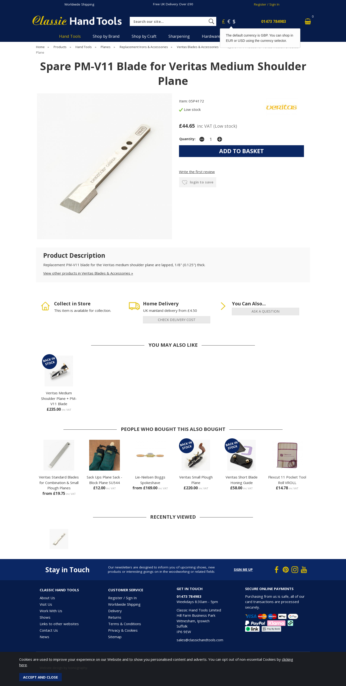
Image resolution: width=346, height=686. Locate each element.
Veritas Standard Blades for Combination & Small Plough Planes (59, 482)
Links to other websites (59, 623)
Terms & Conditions (124, 623)
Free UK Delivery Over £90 (173, 4)
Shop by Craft (144, 36)
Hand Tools (70, 36)
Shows (45, 617)
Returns (114, 617)
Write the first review (197, 171)
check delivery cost (177, 319)
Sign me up (243, 569)
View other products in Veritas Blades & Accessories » (88, 273)
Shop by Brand (106, 36)
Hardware (211, 36)
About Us (47, 597)
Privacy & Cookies (123, 630)
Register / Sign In (266, 4)
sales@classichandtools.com (200, 639)
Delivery (115, 610)
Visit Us (46, 604)
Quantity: (187, 139)
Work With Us (51, 610)
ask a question (265, 311)
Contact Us (49, 630)
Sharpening (179, 36)
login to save (197, 182)
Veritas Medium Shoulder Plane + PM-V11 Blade (59, 398)
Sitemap (115, 636)
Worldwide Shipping (79, 4)
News (44, 636)
